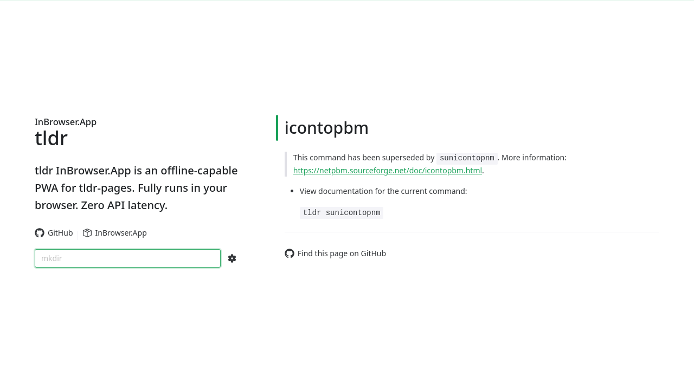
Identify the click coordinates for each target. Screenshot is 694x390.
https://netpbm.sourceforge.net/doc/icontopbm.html (387, 170)
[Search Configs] (232, 258)
